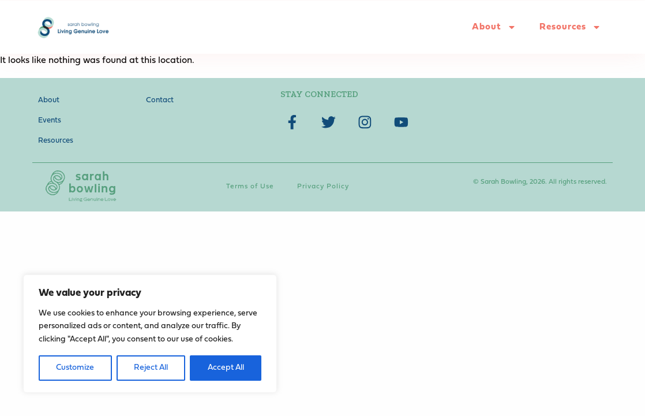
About (494, 27)
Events (49, 120)
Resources (570, 27)
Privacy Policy (323, 186)
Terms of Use (250, 186)
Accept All (226, 367)
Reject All (151, 367)
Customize (75, 367)
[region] (150, 333)
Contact (160, 100)
